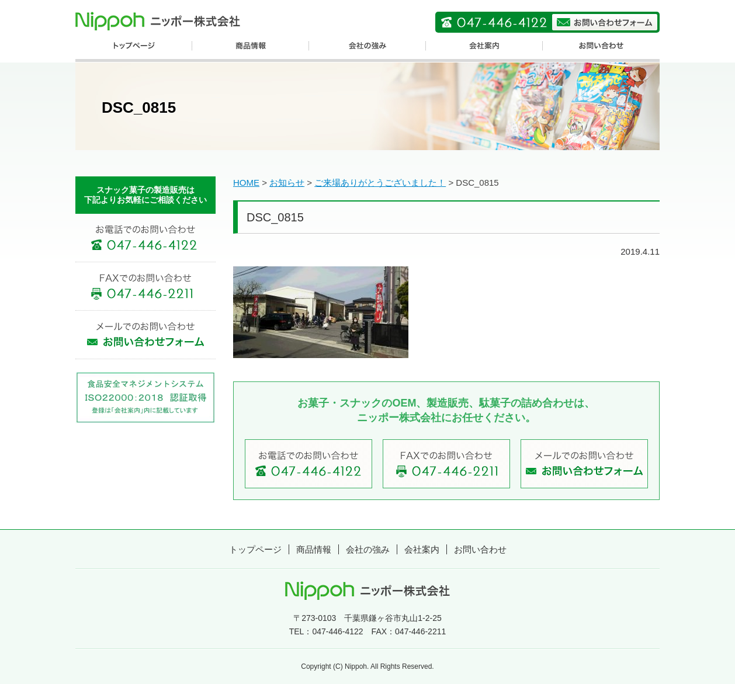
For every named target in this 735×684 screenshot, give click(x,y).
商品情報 (313, 549)
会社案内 (421, 549)
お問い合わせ (480, 549)
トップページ (255, 549)
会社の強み (368, 549)
